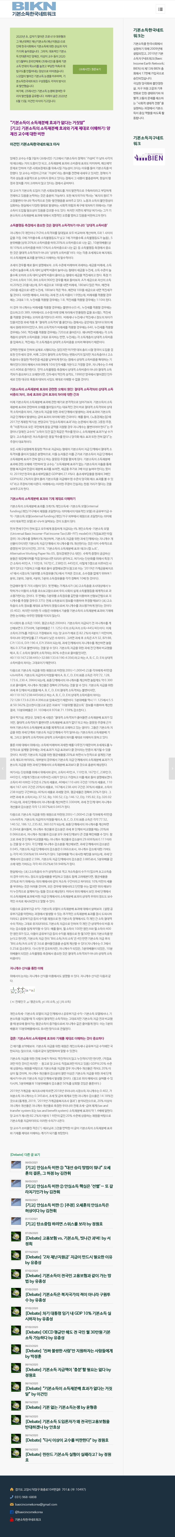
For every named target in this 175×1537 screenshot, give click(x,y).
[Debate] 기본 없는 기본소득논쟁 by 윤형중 (61, 1407)
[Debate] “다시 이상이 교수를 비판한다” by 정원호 (67, 1440)
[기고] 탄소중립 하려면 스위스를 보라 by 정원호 (64, 1224)
